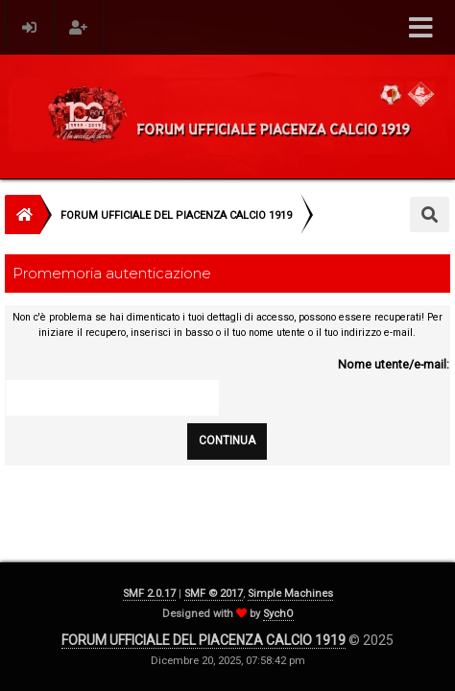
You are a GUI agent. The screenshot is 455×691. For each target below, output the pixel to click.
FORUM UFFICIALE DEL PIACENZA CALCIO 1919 (203, 640)
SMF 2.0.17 (149, 593)
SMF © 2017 (213, 593)
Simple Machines (290, 593)
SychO (278, 614)
